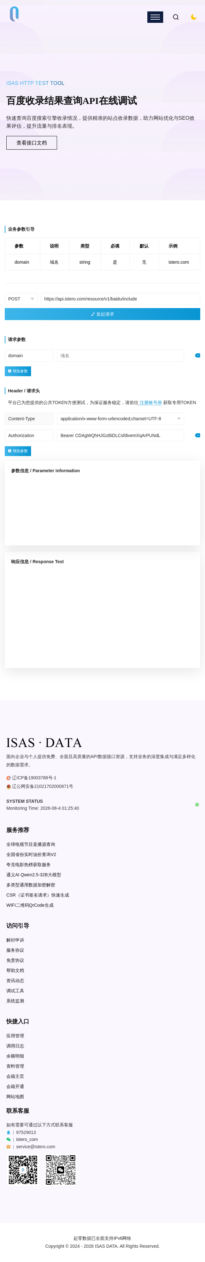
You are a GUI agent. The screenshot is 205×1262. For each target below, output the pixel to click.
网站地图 (15, 1096)
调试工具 (15, 990)
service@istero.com (35, 1146)
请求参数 (17, 339)
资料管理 (15, 1066)
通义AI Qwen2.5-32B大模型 (33, 874)
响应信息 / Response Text (37, 561)
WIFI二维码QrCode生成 (30, 905)
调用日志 (15, 1046)
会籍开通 (15, 1086)
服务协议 (15, 950)
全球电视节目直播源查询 (30, 844)
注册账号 (150, 402)
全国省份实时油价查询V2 (31, 854)
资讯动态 (15, 980)
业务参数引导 (21, 229)
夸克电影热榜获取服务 (28, 864)
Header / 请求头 (24, 390)
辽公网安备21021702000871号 (42, 786)
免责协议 (15, 960)
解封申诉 (15, 940)
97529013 (26, 1132)
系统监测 (15, 1001)
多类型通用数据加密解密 (30, 885)
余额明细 (15, 1056)
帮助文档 (15, 970)
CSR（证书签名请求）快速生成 (37, 895)
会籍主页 (15, 1076)
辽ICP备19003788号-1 (34, 777)
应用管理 (15, 1035)
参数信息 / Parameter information (45, 470)
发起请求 (102, 314)
